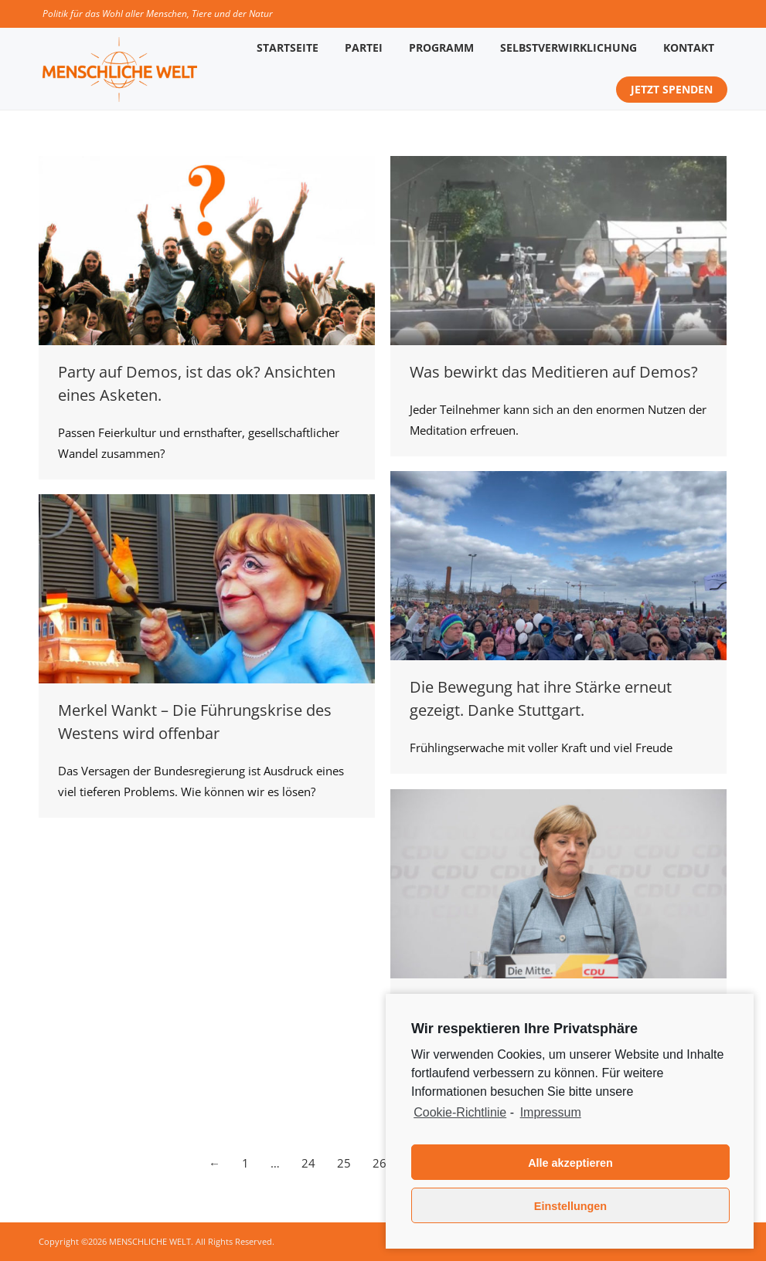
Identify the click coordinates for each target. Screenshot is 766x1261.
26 (379, 1163)
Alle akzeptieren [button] (570, 1163)
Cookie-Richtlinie (460, 1112)
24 (308, 1163)
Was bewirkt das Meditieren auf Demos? (554, 371)
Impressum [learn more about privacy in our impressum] (550, 1112)
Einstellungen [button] (570, 1206)
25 (344, 1163)
